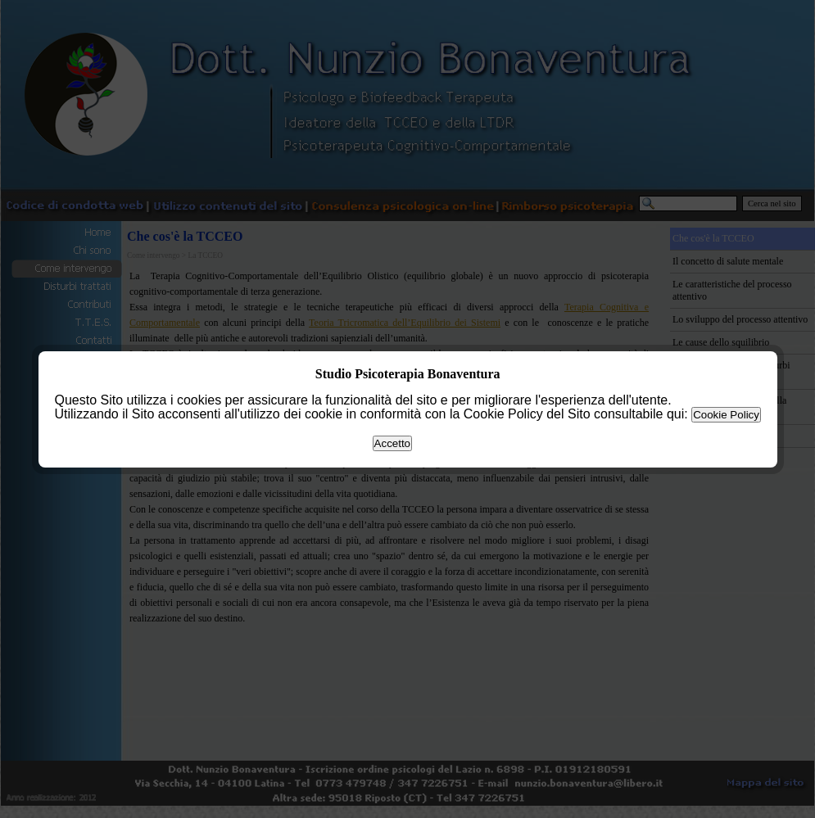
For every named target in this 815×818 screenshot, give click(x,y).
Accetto (392, 443)
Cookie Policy (726, 415)
